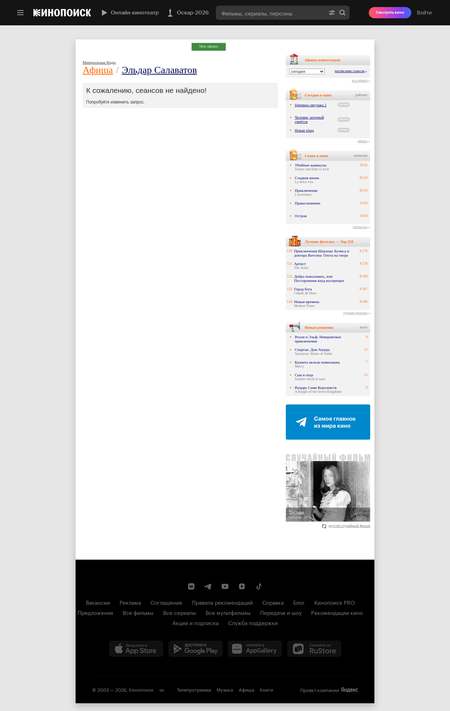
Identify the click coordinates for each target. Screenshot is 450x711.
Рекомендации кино (337, 612)
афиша (362, 141)
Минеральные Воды (99, 62)
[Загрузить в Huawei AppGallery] (255, 649)
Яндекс (349, 690)
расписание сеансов (349, 71)
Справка (273, 602)
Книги (266, 689)
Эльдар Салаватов (159, 69)
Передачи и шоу (281, 612)
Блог (299, 602)
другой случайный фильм (346, 525)
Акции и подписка (195, 622)
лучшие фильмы (355, 313)
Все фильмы (138, 612)
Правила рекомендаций (222, 602)
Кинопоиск (141, 689)
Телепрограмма (194, 689)
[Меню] (20, 12)
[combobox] (270, 13)
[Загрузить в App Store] (136, 649)
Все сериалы (179, 612)
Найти (342, 12)
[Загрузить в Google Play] (195, 649)
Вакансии (98, 602)
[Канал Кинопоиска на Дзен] (242, 586)
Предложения (95, 612)
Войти (424, 12)
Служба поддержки (253, 622)
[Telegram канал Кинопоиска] (208, 586)
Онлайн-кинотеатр (129, 12)
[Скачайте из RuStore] (314, 649)
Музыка (225, 689)
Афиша (98, 69)
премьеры (360, 227)
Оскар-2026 (187, 12)
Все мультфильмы (228, 612)
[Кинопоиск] (62, 12)
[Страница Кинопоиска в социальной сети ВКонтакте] (191, 586)
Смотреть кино (390, 12)
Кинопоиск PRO (334, 602)
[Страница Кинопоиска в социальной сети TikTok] (259, 586)
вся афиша (360, 80)
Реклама (130, 602)
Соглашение (166, 602)
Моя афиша (208, 46)
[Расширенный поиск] (332, 13)
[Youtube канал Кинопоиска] (225, 586)
